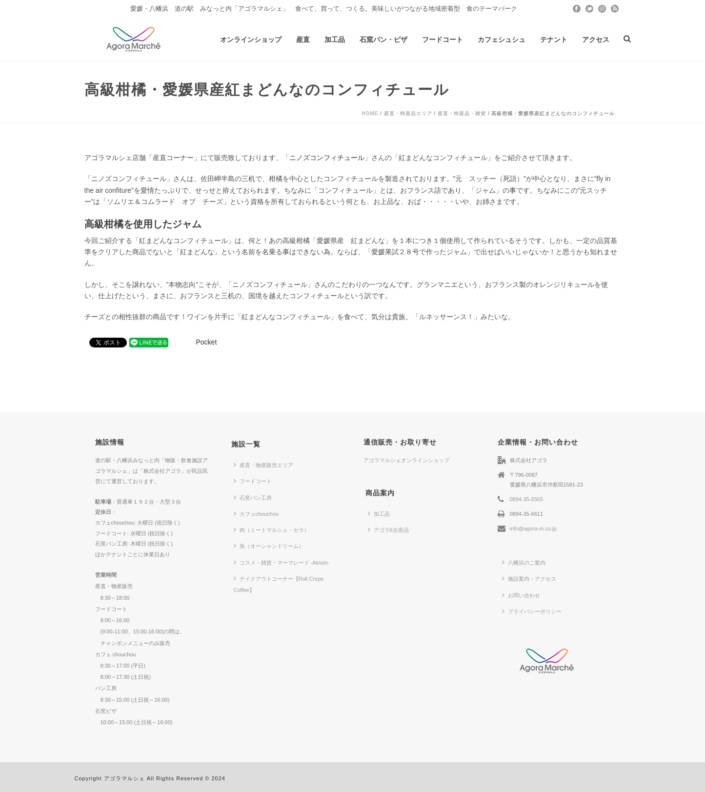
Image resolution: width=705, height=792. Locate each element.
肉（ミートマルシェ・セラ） (271, 529)
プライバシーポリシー (532, 611)
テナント (553, 39)
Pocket (206, 342)
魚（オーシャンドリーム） (269, 545)
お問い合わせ (521, 594)
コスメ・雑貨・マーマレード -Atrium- (282, 562)
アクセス (595, 39)
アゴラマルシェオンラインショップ (406, 460)
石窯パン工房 (253, 497)
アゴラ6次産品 (388, 529)
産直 (303, 39)
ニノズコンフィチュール (326, 158)
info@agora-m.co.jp (533, 528)
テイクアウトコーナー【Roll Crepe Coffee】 (279, 584)
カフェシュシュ (501, 39)
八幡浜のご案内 (523, 562)
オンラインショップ (251, 39)
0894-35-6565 (527, 499)
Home (370, 113)
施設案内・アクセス (529, 578)
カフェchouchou (256, 513)
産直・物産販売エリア (263, 464)
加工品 (334, 39)
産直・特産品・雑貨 (462, 113)
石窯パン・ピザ (383, 39)
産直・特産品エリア (408, 113)
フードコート (442, 39)
